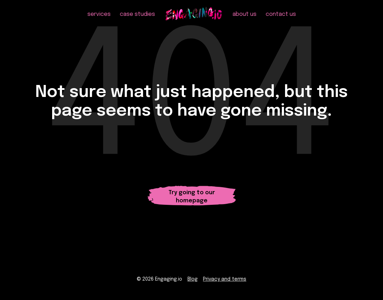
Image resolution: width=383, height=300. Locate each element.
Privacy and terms (224, 279)
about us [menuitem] (245, 14)
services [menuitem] (99, 14)
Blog (192, 279)
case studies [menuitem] (137, 14)
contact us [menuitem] (281, 14)
